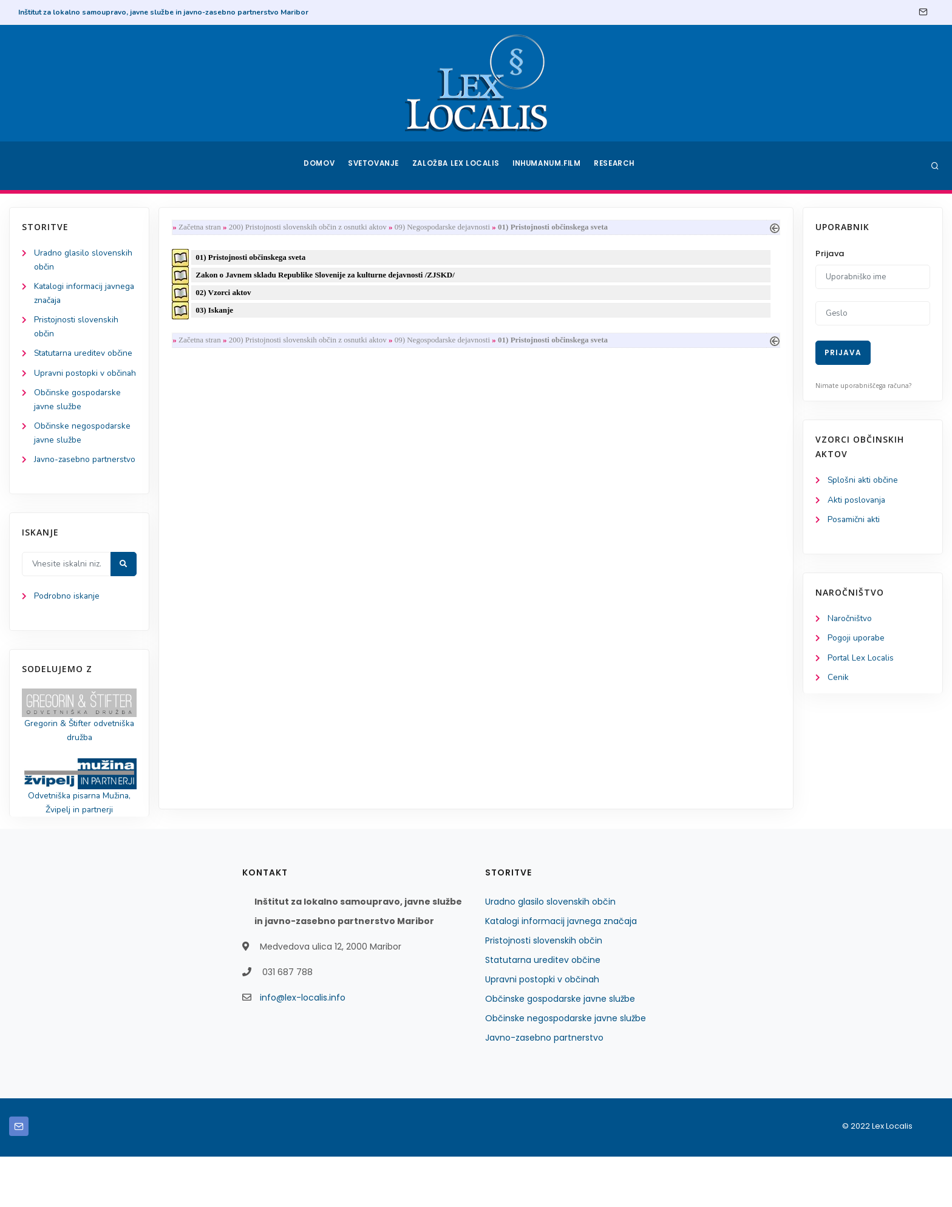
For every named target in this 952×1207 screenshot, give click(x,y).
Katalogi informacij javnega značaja (561, 971)
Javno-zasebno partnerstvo (544, 1088)
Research (616, 166)
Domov (318, 166)
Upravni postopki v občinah (542, 1030)
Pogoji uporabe (856, 640)
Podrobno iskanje (67, 644)
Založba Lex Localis (457, 166)
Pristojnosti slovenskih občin (543, 991)
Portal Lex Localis (862, 660)
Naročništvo (850, 620)
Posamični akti (855, 520)
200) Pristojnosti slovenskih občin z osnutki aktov (310, 227)
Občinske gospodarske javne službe (560, 1049)
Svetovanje (375, 166)
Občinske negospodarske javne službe (565, 1068)
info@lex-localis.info (302, 1048)
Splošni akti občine (864, 480)
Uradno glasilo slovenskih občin (550, 952)
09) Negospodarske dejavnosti (444, 227)
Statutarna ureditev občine (542, 1010)
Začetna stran (202, 227)
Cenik (838, 680)
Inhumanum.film (547, 166)
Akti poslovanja (857, 500)
